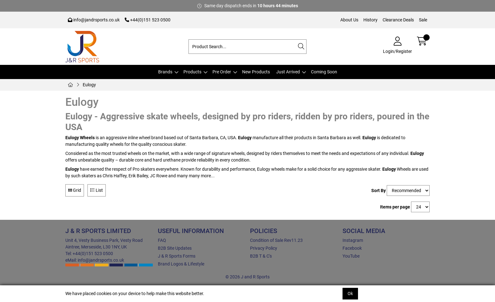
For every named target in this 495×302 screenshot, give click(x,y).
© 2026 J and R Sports (247, 276)
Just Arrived (288, 71)
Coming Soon (324, 71)
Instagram (353, 240)
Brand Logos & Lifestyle (181, 263)
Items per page (395, 206)
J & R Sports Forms (176, 256)
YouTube (351, 256)
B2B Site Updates (175, 248)
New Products (256, 71)
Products (192, 71)
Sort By (378, 190)
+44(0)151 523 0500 (147, 19)
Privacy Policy (263, 248)
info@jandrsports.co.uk (94, 19)
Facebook (352, 248)
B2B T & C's (261, 256)
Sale (423, 19)
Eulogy (89, 84)
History (370, 19)
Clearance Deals (398, 19)
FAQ (162, 240)
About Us (349, 19)
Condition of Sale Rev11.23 (276, 240)
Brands (165, 71)
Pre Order (221, 71)
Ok (350, 293)
